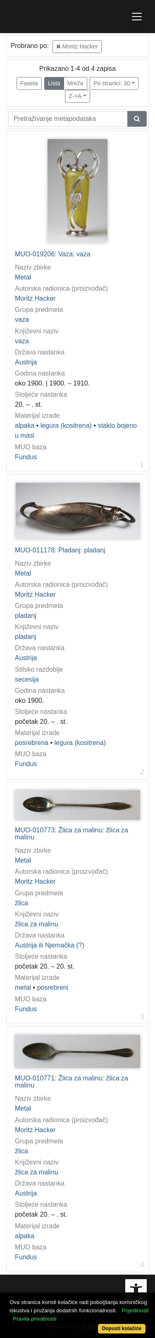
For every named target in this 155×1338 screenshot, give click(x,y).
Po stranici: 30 (111, 83)
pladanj (25, 615)
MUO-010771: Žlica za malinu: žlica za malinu (71, 1082)
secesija (27, 679)
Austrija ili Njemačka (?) (49, 945)
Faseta (29, 83)
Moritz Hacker (77, 46)
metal (23, 987)
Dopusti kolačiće (121, 1328)
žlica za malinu (36, 924)
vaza (22, 319)
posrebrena (31, 742)
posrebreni (53, 987)
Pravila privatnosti (34, 1319)
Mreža (75, 83)
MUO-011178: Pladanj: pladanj (60, 550)
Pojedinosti (135, 1310)
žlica (21, 902)
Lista (54, 83)
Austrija (26, 362)
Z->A (75, 96)
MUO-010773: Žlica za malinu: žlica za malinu (71, 834)
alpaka (24, 425)
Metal (23, 277)
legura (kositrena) (66, 425)
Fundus (26, 456)
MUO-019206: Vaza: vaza (53, 254)
